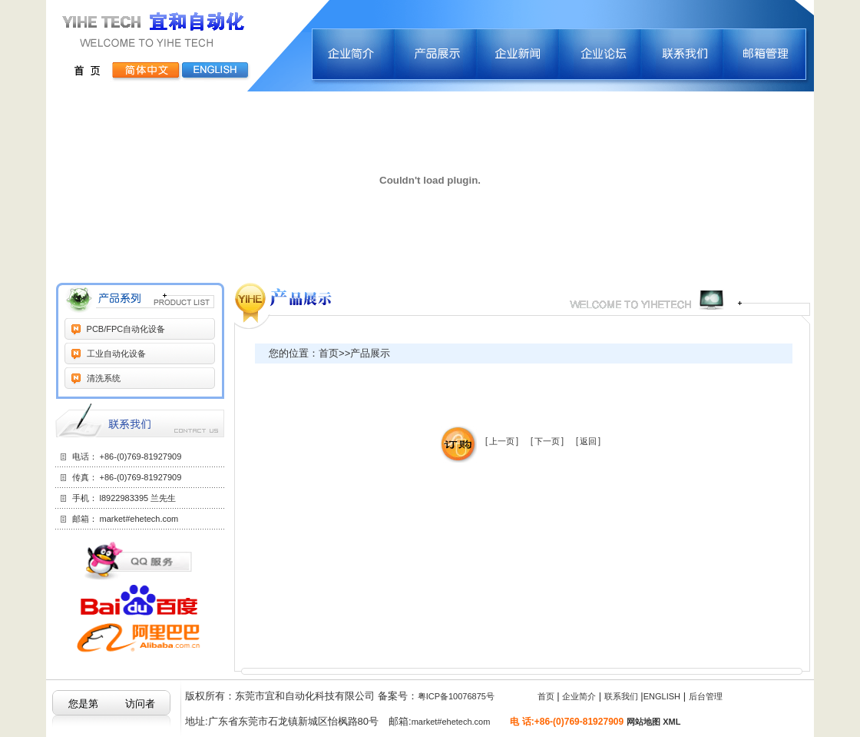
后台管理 (706, 696)
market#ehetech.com (139, 518)
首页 (546, 696)
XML (671, 721)
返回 (588, 441)
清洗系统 (102, 378)
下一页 (547, 441)
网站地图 (643, 721)
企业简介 (579, 696)
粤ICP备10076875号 (456, 696)
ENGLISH (661, 696)
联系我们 (621, 696)
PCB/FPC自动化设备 (125, 329)
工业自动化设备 (115, 353)
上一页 (501, 441)
